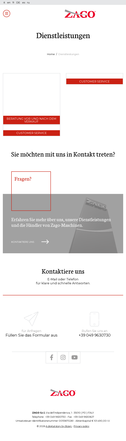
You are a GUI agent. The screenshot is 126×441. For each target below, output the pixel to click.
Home (51, 54)
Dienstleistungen (68, 54)
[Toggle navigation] (6, 13)
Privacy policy (81, 426)
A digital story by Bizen (59, 426)
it (4, 2)
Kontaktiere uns (30, 242)
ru (28, 2)
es (23, 2)
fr (13, 2)
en (8, 2)
